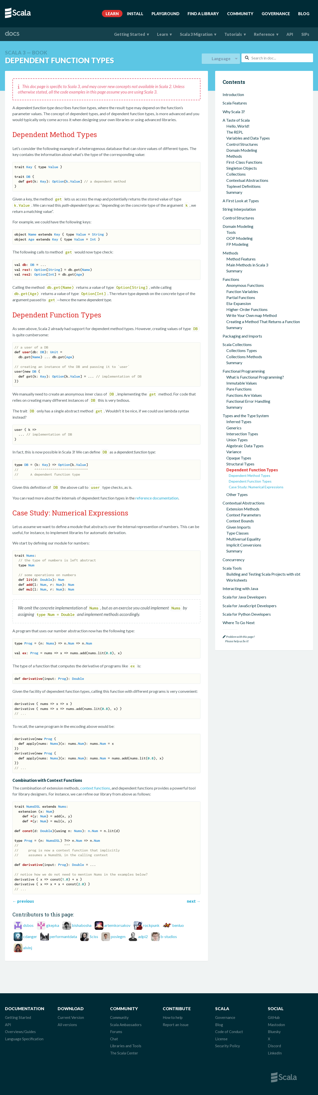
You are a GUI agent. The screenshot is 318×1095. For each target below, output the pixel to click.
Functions (231, 279)
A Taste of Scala (236, 120)
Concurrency (233, 559)
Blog (303, 13)
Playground (165, 13)
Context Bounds (240, 520)
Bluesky (274, 1031)
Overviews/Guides (20, 1031)
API (289, 34)
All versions (67, 1024)
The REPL (234, 132)
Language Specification (24, 1039)
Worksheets (236, 580)
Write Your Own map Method (251, 315)
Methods (234, 156)
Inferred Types (238, 421)
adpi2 (143, 936)
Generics (233, 427)
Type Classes (237, 533)
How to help (173, 1017)
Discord (274, 1046)
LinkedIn (275, 1053)
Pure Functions (239, 389)
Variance (233, 451)
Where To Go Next (239, 622)
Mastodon (276, 1024)
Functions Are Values (244, 395)
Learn (112, 13)
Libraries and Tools (125, 1046)
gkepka (52, 925)
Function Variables (242, 291)
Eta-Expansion (238, 303)
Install (135, 13)
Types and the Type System (246, 415)
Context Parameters (243, 514)
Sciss (94, 936)
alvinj (27, 947)
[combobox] (277, 57)
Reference (264, 34)
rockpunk (151, 925)
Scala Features (235, 102)
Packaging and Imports (242, 336)
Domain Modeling (241, 150)
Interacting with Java (240, 588)
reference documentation (156, 498)
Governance (276, 13)
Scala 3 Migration (196, 34)
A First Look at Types (241, 200)
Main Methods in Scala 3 (247, 264)
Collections (236, 174)
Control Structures (242, 144)
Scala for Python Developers (247, 614)
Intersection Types (242, 433)
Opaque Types (238, 457)
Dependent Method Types (249, 475)
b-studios (168, 936)
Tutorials (233, 34)
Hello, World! (237, 126)
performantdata (63, 936)
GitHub (274, 1017)
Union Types (237, 439)
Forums (116, 1031)
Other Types (237, 494)
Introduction (233, 94)
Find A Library (203, 13)
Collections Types (241, 350)
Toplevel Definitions (243, 186)
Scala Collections (237, 344)
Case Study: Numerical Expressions (256, 487)
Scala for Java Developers (244, 597)
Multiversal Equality (243, 539)
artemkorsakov (117, 925)
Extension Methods (242, 508)
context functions (95, 788)
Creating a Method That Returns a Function (263, 321)
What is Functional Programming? (255, 377)
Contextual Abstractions (247, 180)
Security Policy (227, 1046)
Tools (231, 232)
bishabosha (81, 925)
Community (240, 13)
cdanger (30, 936)
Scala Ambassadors (126, 1024)
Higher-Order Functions (247, 309)
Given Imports (238, 527)
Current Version (71, 1017)
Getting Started (129, 34)
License (221, 1039)
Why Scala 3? (234, 111)
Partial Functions (240, 297)
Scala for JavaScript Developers (250, 605)
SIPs (305, 34)
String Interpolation (239, 209)
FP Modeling (237, 244)
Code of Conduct (229, 1031)
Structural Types (240, 463)
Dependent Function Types (252, 469)
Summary (234, 192)
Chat (114, 1039)
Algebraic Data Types (245, 445)
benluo (178, 925)
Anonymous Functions (245, 285)
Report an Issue (176, 1024)
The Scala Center (124, 1053)
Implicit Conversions (243, 545)
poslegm (118, 936)
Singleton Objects (241, 168)
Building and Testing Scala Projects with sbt (263, 574)
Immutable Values (241, 383)
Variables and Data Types (248, 138)
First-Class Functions (244, 162)
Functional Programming (244, 371)
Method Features (241, 258)
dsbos (28, 925)
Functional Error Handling (248, 401)
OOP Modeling (239, 238)
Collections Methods (244, 356)
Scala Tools (232, 568)
